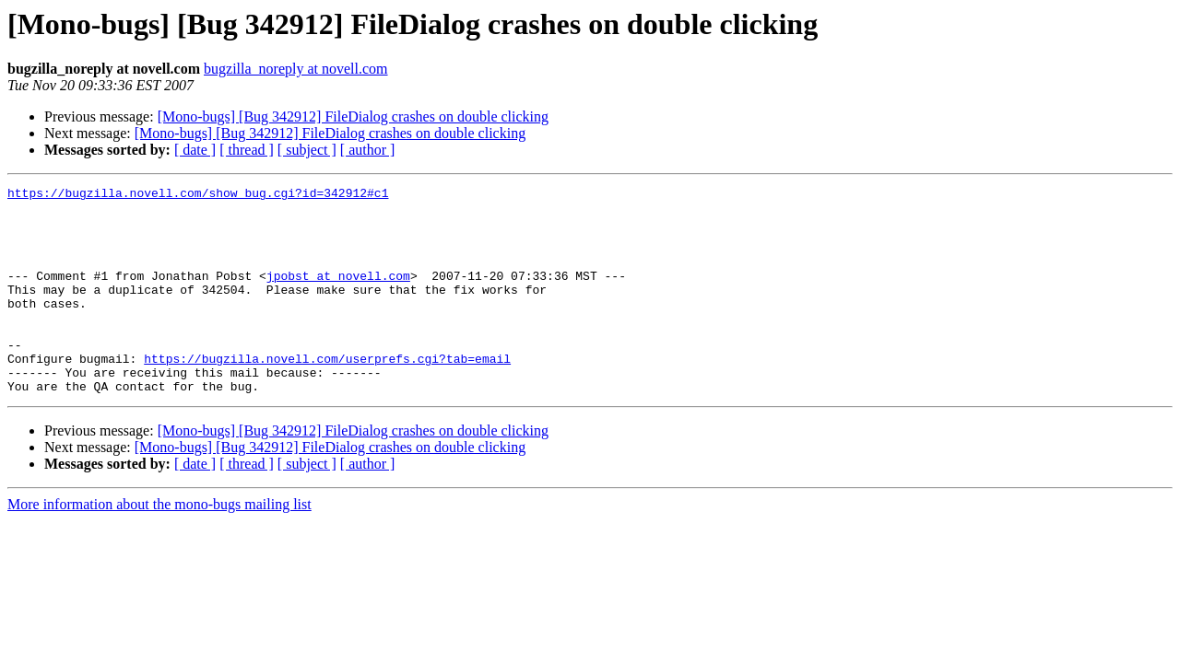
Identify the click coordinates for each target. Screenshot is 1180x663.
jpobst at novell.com (338, 294)
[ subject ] (306, 149)
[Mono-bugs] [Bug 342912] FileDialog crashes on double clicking (353, 116)
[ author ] (367, 149)
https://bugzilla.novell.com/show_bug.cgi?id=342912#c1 (197, 195)
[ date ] (195, 149)
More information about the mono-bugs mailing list (159, 545)
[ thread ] (246, 149)
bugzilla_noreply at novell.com (296, 68)
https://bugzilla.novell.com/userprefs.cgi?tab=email (327, 394)
